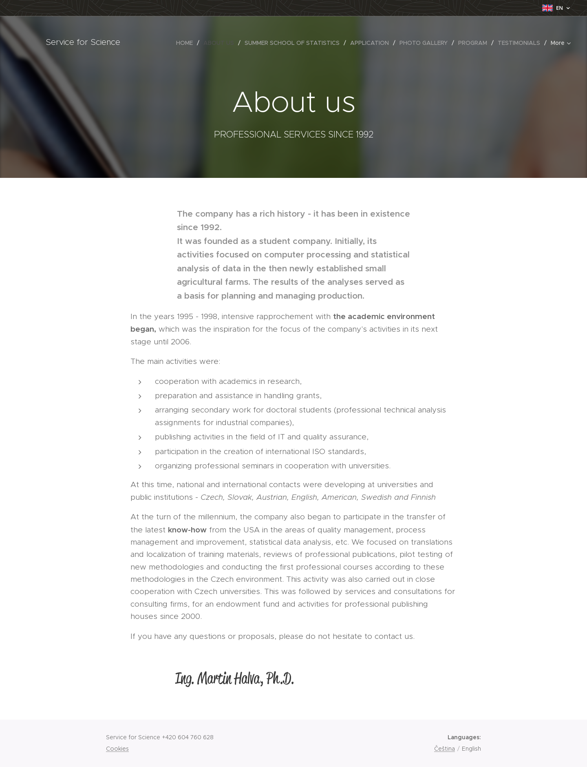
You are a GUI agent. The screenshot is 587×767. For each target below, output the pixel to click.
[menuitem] (146, 43)
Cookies (117, 748)
